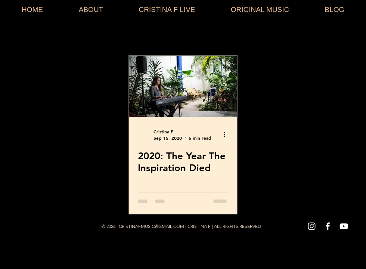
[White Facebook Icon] (328, 226)
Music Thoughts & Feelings (216, 35)
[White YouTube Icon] (344, 226)
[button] (349, 36)
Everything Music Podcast (301, 35)
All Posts (18, 35)
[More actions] (227, 134)
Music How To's (145, 35)
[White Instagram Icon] (312, 226)
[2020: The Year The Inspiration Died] (183, 86)
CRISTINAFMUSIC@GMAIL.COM (151, 226)
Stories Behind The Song (78, 35)
